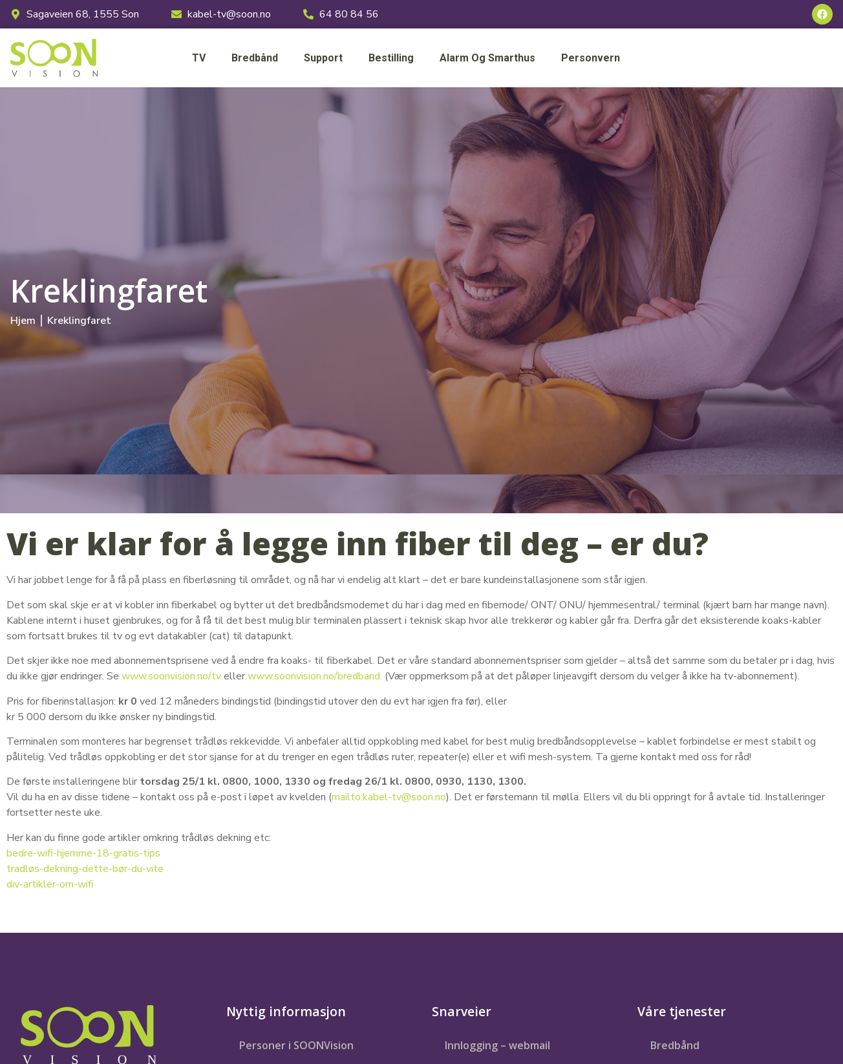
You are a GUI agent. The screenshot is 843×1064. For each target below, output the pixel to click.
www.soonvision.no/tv (171, 676)
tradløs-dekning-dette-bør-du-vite (85, 869)
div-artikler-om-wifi (50, 884)
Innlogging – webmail (497, 1045)
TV (199, 58)
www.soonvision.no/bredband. (315, 676)
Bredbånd (254, 58)
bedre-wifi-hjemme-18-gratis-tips (83, 853)
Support (323, 58)
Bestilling (391, 58)
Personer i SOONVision (296, 1045)
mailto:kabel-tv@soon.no (389, 797)
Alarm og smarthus (487, 58)
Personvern (590, 58)
